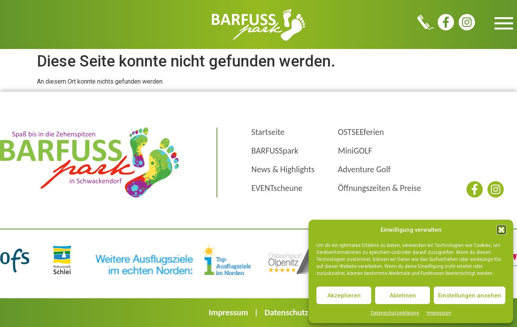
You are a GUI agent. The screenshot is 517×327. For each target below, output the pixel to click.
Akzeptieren (344, 295)
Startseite (268, 132)
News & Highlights (283, 169)
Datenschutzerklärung (395, 313)
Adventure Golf (364, 169)
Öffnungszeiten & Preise (379, 188)
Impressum (439, 313)
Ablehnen (402, 295)
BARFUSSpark (275, 150)
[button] (501, 230)
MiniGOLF (355, 150)
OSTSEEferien (361, 132)
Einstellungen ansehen (469, 295)
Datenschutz (286, 312)
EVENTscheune (277, 188)
